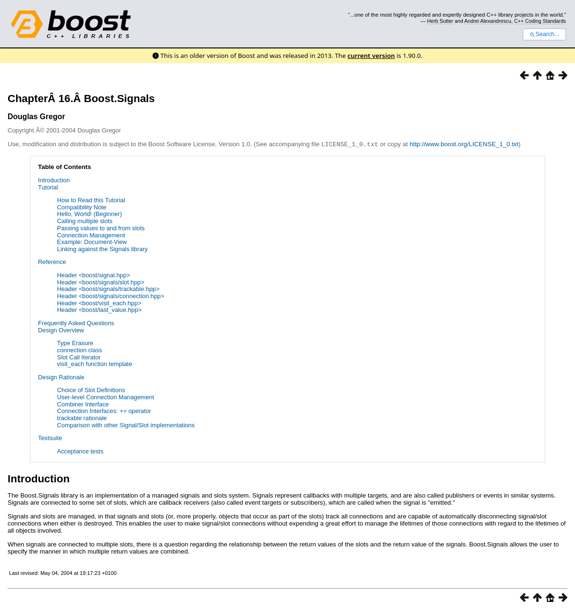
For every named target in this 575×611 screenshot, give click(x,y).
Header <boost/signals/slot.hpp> (100, 281)
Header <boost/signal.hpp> (93, 274)
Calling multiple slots (85, 220)
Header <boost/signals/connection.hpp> (110, 295)
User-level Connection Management (105, 396)
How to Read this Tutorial (91, 199)
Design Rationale (61, 376)
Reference (52, 261)
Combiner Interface (83, 403)
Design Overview (61, 329)
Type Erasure (75, 342)
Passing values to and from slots (100, 227)
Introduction (54, 179)
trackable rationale (82, 417)
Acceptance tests (80, 450)
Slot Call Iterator (79, 356)
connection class (79, 349)
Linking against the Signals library (102, 248)
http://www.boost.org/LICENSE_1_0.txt (464, 144)
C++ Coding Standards (540, 21)
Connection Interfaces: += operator (104, 410)
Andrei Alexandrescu (487, 21)
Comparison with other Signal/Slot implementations (126, 424)
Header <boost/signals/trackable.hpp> (108, 288)
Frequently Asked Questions (76, 322)
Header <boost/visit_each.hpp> (99, 302)
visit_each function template (94, 363)
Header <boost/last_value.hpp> (99, 309)
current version (371, 55)
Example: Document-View (92, 241)
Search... (544, 34)
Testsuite (50, 437)
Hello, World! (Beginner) (89, 213)
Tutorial (48, 186)
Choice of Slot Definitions (91, 389)
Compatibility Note (81, 206)
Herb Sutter (440, 21)
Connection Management (91, 234)
